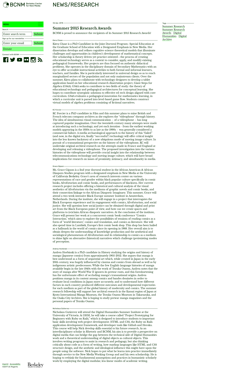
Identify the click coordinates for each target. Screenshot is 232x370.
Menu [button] (23, 24)
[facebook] (5, 59)
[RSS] (40, 59)
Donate (7, 48)
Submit (38, 34)
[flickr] (26, 59)
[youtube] (19, 59)
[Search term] (17, 34)
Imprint (5, 364)
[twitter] (12, 59)
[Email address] (17, 43)
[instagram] (33, 59)
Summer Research (173, 26)
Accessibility (15, 364)
